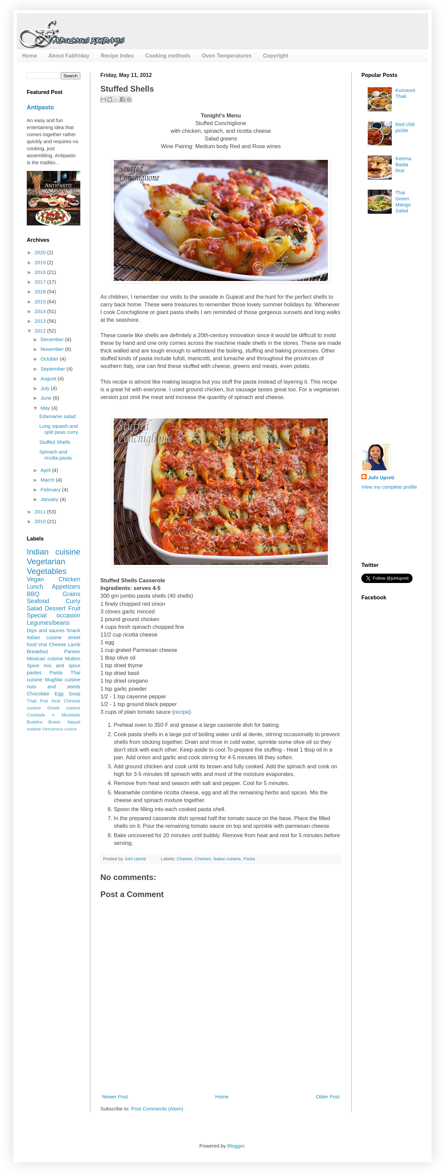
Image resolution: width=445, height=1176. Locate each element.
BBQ (33, 594)
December (52, 339)
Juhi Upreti (381, 477)
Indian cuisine (53, 551)
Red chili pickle (405, 127)
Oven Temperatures (227, 56)
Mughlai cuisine (62, 679)
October (50, 359)
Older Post (328, 1096)
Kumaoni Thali (405, 93)
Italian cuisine (227, 858)
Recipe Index (117, 56)
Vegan (35, 579)
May (46, 408)
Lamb (74, 644)
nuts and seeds (53, 686)
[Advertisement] (388, 330)
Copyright (275, 56)
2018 (40, 272)
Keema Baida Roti (403, 164)
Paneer (72, 651)
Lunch (35, 586)
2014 (40, 311)
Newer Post (115, 1096)
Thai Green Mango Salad (403, 201)
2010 (40, 521)
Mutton (72, 658)
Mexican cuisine (45, 658)
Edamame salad (57, 416)
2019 (40, 262)
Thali (31, 700)
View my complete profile (389, 487)
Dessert (55, 608)
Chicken (203, 858)
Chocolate (38, 693)
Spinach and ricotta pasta (55, 455)
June (46, 398)
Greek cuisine (64, 707)
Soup (74, 693)
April (46, 470)
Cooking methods (167, 56)
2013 (40, 321)
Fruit (74, 608)
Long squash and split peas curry (58, 429)
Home (29, 56)
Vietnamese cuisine (59, 729)
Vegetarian (46, 561)
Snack (73, 630)
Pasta (249, 858)
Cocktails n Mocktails (53, 714)
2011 (40, 511)
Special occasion (53, 615)
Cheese (184, 858)
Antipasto (40, 107)
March (48, 480)
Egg (59, 693)
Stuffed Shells (54, 442)
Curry (73, 601)
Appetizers (66, 586)
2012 (40, 330)
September (53, 369)
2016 (40, 291)
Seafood (38, 601)
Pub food (50, 700)
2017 (40, 282)
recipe (181, 712)
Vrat (42, 644)
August (49, 378)
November (52, 349)
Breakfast (37, 651)
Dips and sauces (46, 630)
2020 (40, 252)
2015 (40, 301)
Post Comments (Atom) (157, 1108)
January (50, 499)
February (51, 489)
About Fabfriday (68, 56)
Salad (34, 608)
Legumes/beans (48, 622)
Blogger (235, 1146)
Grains (71, 594)
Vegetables (47, 571)
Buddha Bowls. (44, 721)
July (45, 388)
